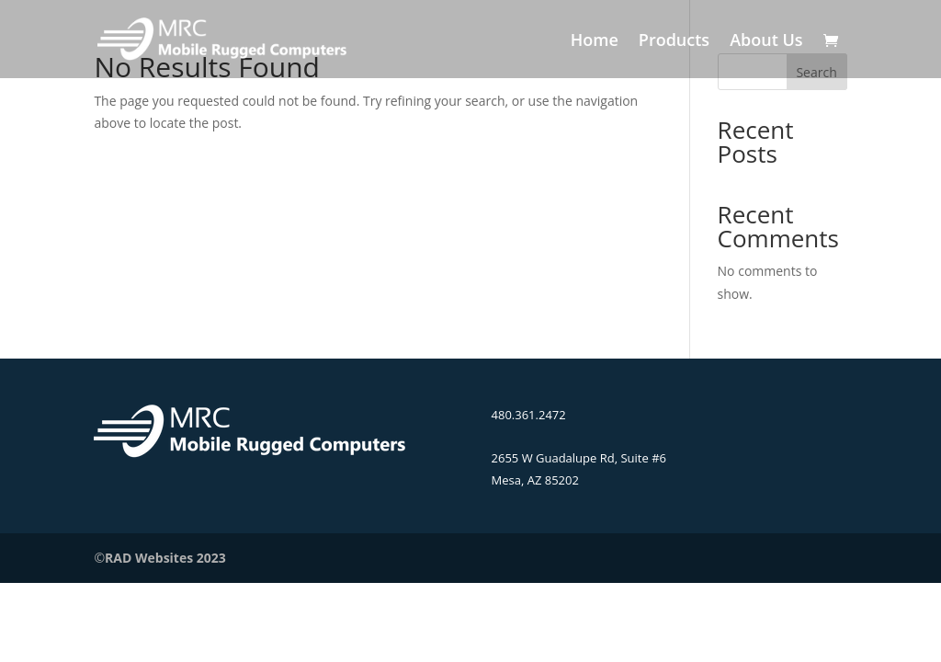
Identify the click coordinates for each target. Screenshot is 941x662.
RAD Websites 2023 (165, 557)
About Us (766, 42)
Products (674, 42)
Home (594, 42)
